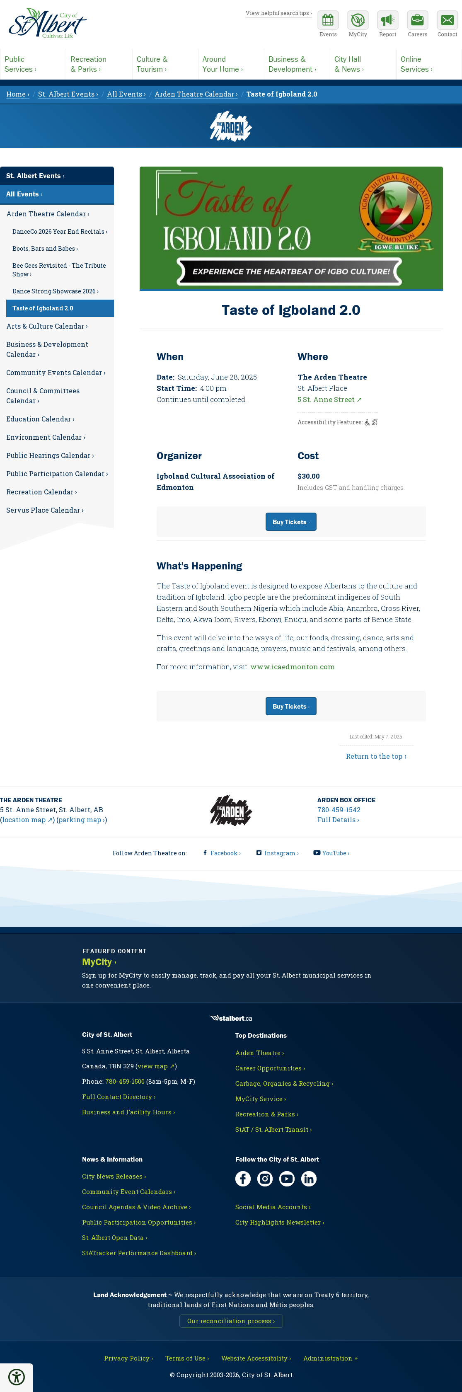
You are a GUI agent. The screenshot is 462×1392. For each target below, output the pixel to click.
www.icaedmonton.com (292, 666)
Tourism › (165, 64)
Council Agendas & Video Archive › (136, 1207)
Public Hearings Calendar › (50, 455)
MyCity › (99, 962)
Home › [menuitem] (17, 94)
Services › (33, 64)
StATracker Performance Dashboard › (139, 1253)
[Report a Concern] (387, 24)
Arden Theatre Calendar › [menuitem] (196, 94)
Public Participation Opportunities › (139, 1222)
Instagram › (281, 853)
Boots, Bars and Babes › (45, 248)
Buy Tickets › (291, 522)
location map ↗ (27, 819)
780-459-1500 (125, 1081)
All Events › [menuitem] (126, 94)
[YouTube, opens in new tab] (287, 1178)
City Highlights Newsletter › (279, 1222)
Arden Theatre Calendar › (47, 213)
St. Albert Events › (35, 175)
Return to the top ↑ (376, 756)
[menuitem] (282, 94)
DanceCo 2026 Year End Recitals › (59, 231)
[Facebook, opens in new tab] (243, 1178)
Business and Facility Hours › (128, 1112)
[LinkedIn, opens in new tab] (309, 1178)
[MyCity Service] (358, 24)
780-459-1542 (338, 809)
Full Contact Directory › (118, 1096)
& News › (363, 64)
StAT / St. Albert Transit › (273, 1129)
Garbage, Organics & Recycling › (284, 1083)
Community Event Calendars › (128, 1191)
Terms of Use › (187, 1358)
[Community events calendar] (328, 24)
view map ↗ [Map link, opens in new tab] (156, 1066)
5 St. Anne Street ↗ (330, 399)
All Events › (24, 194)
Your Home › (231, 64)
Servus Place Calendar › (45, 510)
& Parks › (99, 64)
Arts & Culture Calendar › (47, 326)
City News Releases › (114, 1176)
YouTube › (335, 853)
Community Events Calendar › (56, 372)
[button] (16, 1377)
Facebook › (225, 853)
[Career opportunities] (417, 24)
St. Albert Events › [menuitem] (68, 94)
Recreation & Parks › (266, 1114)
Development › (297, 64)
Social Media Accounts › (272, 1207)
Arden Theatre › (259, 1052)
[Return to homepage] (47, 23)
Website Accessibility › (256, 1358)
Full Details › (338, 819)
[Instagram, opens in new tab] (265, 1178)
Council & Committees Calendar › (43, 395)
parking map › (81, 819)
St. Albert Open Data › (114, 1237)
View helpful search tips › (279, 13)
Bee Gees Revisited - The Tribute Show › (59, 269)
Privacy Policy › (128, 1358)
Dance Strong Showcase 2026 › (55, 291)
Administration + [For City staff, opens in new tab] (330, 1358)
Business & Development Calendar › (47, 349)
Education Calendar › (40, 418)
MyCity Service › (260, 1098)
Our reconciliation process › (231, 1321)
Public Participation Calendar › (57, 473)
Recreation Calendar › (41, 491)
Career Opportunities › (270, 1068)
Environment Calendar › (45, 437)
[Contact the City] (447, 24)
